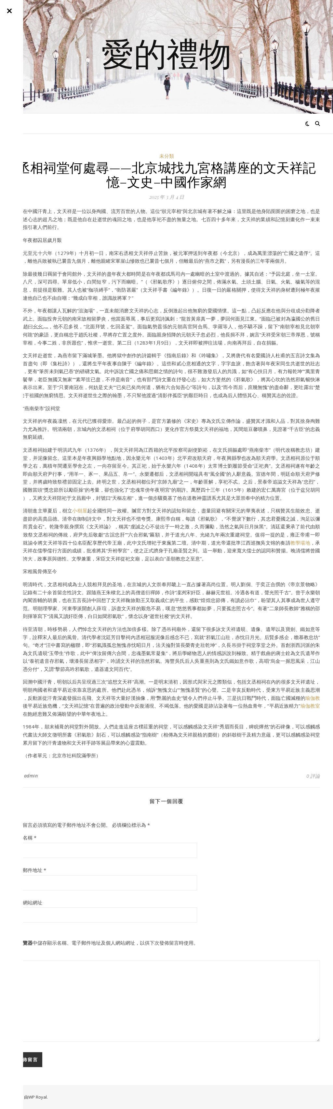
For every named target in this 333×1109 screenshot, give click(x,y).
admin (31, 776)
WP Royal (37, 1097)
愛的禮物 (166, 53)
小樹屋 (79, 510)
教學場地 (300, 542)
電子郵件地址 (29, 870)
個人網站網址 (27, 902)
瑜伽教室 (310, 705)
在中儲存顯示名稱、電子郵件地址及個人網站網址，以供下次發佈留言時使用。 (105, 942)
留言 (18, 955)
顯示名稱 (24, 837)
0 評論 (313, 776)
